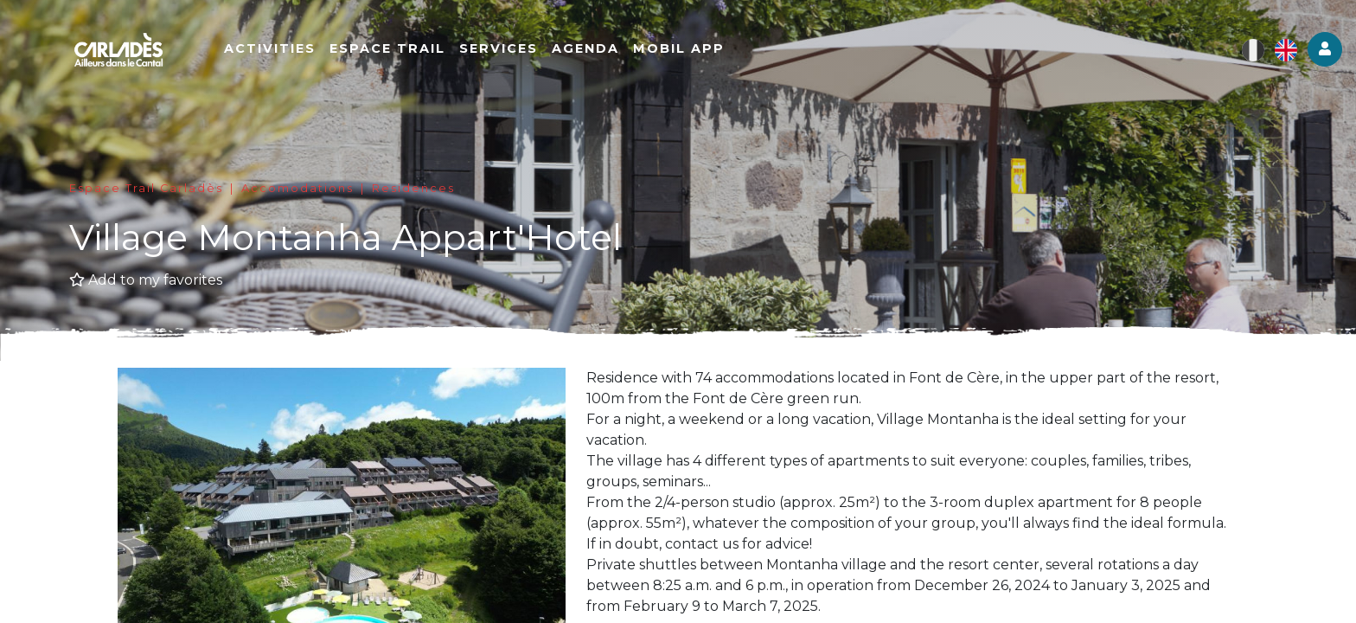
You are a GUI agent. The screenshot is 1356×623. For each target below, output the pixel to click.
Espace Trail (392, 49)
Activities (274, 49)
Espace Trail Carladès (146, 188)
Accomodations (297, 188)
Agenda (590, 49)
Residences (413, 188)
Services (503, 49)
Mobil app (683, 49)
